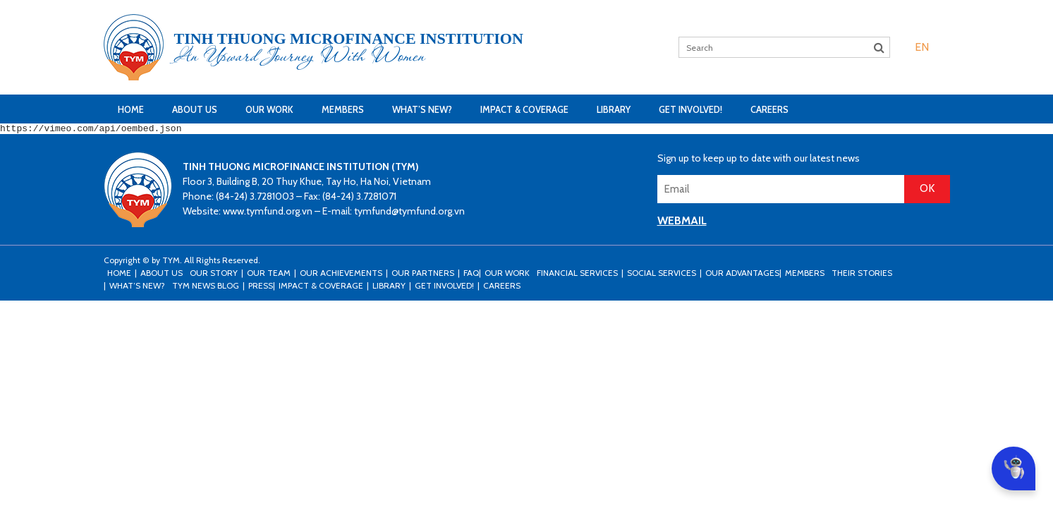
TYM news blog (205, 287)
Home (131, 109)
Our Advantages (742, 275)
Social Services (661, 275)
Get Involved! (690, 109)
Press (260, 287)
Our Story (214, 275)
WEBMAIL (682, 222)
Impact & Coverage (524, 109)
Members (343, 109)
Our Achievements (341, 275)
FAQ (471, 275)
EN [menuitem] (922, 47)
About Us (194, 109)
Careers (769, 109)
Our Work (269, 109)
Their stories (862, 275)
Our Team (269, 275)
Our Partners (422, 275)
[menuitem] (922, 47)
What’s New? (422, 109)
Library (614, 109)
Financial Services (577, 275)
